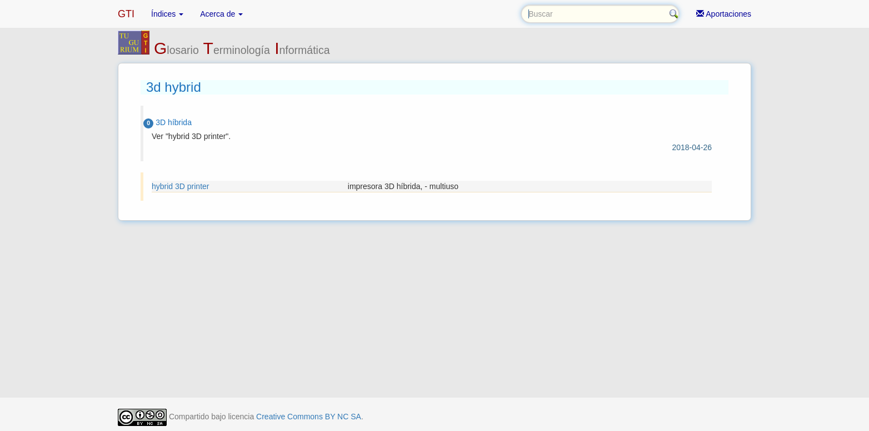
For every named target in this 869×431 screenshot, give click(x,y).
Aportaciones (723, 13)
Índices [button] (167, 13)
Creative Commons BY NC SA (308, 416)
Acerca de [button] (221, 13)
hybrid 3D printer (180, 186)
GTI (126, 13)
